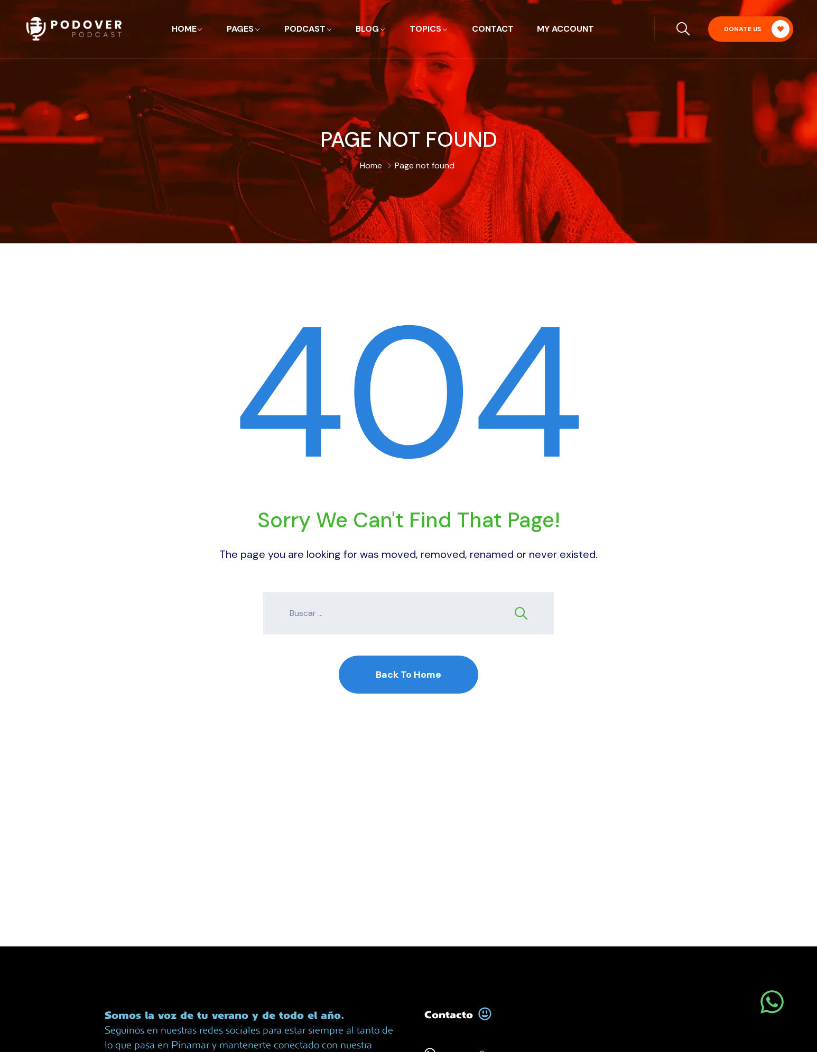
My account (565, 28)
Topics (425, 28)
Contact (493, 28)
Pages (240, 28)
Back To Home (408, 674)
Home (184, 28)
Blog (367, 28)
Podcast (305, 28)
